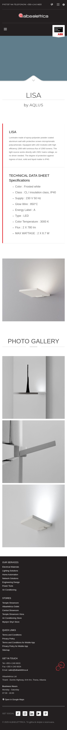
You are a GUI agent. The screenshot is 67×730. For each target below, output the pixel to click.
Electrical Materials (10, 567)
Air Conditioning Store (12, 618)
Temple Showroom (10, 603)
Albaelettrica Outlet (10, 606)
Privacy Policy (8, 638)
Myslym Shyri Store (10, 622)
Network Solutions (10, 578)
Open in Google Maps (13, 699)
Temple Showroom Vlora (13, 614)
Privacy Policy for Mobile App (15, 646)
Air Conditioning (9, 590)
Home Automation (10, 574)
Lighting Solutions (10, 571)
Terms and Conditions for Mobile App (18, 642)
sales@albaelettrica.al (18, 670)
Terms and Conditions (12, 635)
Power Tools (7, 586)
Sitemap (6, 650)
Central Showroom (10, 610)
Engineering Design (11, 582)
